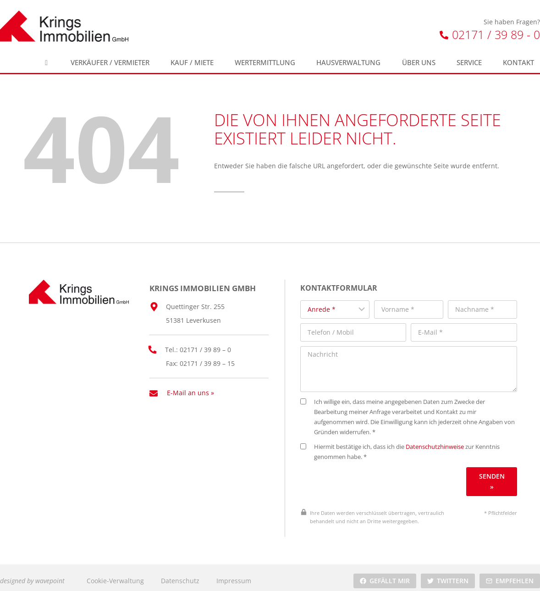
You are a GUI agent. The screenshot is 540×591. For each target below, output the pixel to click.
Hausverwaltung (348, 62)
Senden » (493, 475)
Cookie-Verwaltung (115, 574)
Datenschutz (180, 574)
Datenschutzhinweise (442, 440)
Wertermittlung (265, 62)
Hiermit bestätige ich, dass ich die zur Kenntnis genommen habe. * (407, 445)
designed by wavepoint (32, 574)
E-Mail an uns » (190, 387)
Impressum (233, 574)
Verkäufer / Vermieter (110, 62)
